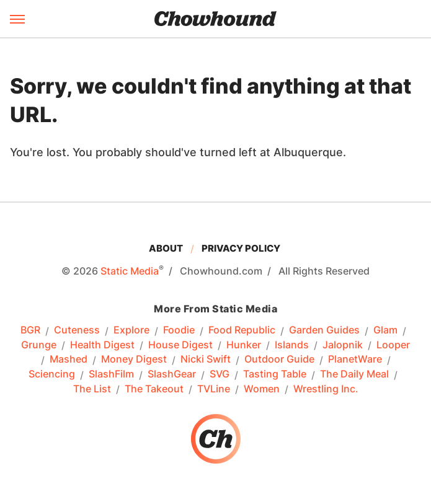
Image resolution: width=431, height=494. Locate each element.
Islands (292, 345)
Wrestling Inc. (325, 389)
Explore (131, 330)
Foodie (179, 330)
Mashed (68, 359)
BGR (30, 330)
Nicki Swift (205, 359)
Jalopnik (342, 345)
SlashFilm (111, 374)
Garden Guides (324, 330)
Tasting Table (274, 374)
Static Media (129, 271)
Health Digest (102, 345)
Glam (385, 330)
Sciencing (52, 374)
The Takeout (154, 389)
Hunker (243, 345)
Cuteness (77, 330)
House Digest (180, 345)
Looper (393, 345)
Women (262, 389)
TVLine (213, 389)
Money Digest (134, 359)
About (166, 248)
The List (92, 389)
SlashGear (172, 374)
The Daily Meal (354, 374)
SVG (219, 374)
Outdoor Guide (279, 359)
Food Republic (241, 330)
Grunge (38, 345)
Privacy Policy (241, 248)
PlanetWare (355, 359)
